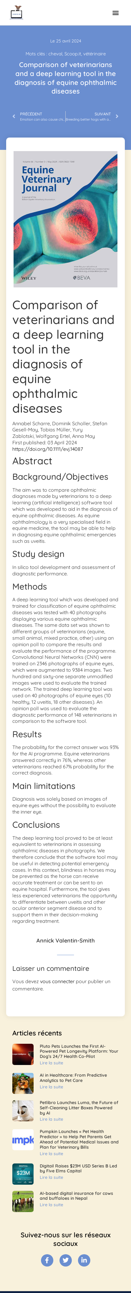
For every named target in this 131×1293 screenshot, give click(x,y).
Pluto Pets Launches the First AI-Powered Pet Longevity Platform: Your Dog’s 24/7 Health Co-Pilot (79, 1051)
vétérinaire (94, 54)
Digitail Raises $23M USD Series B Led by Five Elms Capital (78, 1168)
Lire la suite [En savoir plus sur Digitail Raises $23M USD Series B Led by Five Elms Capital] (51, 1177)
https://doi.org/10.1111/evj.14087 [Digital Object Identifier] (47, 449)
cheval (55, 54)
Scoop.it (72, 54)
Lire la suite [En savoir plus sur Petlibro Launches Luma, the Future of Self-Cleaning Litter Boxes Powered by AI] (51, 1119)
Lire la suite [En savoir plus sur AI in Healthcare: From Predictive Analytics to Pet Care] (51, 1087)
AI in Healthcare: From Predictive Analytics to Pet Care (73, 1077)
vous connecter (57, 981)
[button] (115, 12)
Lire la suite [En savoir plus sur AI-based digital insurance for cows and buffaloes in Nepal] (51, 1204)
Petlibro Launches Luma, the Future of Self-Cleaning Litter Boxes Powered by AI (79, 1108)
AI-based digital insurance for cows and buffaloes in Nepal (76, 1196)
